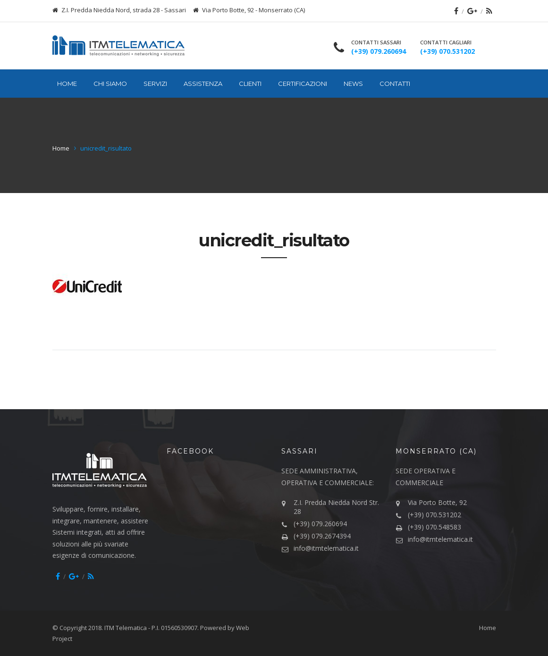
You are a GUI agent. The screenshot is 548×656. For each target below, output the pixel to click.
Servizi (155, 83)
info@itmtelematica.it (326, 548)
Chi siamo (110, 83)
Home (67, 83)
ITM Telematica (125, 627)
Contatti (394, 83)
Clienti (250, 83)
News (353, 83)
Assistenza (203, 83)
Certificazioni (302, 83)
